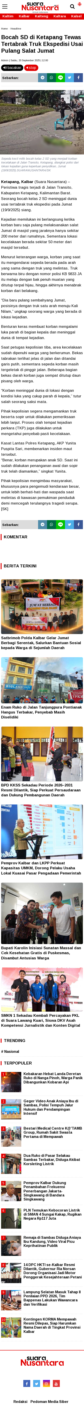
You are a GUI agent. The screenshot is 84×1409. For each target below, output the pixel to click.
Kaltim (7, 16)
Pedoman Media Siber (49, 1402)
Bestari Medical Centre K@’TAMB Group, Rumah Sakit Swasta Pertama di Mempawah (53, 1132)
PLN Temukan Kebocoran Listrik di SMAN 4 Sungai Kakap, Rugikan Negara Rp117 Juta (53, 1214)
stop (31, 68)
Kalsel (76, 16)
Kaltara (60, 16)
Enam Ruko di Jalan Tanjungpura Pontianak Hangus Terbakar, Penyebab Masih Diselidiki (41, 712)
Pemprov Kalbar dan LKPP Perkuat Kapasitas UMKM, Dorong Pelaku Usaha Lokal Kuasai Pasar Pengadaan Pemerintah (41, 868)
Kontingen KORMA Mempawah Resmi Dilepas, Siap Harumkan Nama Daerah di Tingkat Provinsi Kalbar (52, 1325)
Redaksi (20, 1402)
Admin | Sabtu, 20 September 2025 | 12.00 (24, 60)
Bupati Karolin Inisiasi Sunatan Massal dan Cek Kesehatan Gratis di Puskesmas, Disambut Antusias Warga (41, 953)
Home (4, 28)
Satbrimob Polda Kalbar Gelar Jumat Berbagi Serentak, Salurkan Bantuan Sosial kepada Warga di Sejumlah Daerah (41, 643)
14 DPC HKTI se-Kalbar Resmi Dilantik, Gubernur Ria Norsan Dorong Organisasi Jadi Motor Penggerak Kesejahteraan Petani (53, 1271)
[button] (79, 2)
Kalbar (24, 16)
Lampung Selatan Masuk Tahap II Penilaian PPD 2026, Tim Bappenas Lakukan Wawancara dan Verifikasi (52, 1298)
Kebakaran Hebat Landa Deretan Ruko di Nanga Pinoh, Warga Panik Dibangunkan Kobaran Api (53, 1078)
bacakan (12, 68)
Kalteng (41, 16)
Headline (16, 28)
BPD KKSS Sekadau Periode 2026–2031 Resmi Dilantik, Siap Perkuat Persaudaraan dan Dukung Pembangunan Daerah (41, 790)
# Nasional (10, 1051)
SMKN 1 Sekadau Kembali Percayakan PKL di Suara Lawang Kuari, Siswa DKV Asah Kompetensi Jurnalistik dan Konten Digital (40, 1020)
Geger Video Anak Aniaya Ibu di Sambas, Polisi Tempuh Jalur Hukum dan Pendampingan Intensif (51, 1107)
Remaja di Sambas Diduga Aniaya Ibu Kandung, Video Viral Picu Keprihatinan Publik (52, 1242)
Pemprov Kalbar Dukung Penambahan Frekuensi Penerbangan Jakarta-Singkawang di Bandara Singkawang (45, 1191)
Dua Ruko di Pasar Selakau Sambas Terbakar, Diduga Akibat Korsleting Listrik (52, 1160)
